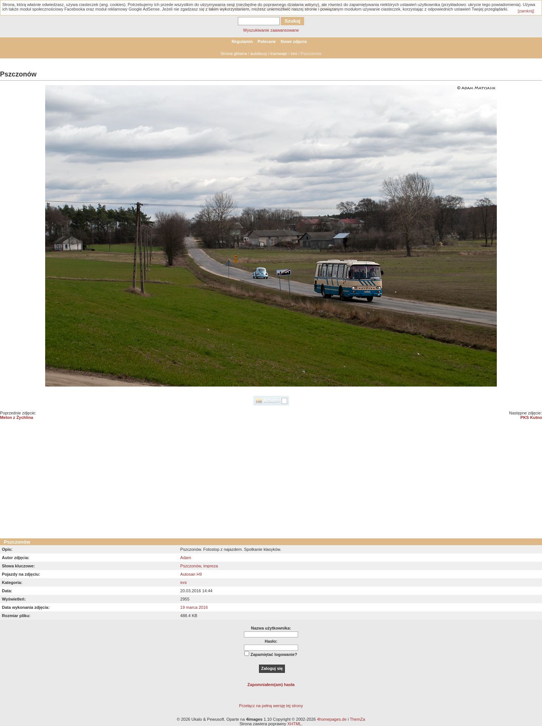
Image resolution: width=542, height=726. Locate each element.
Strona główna (234, 53)
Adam (185, 557)
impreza (210, 566)
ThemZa (357, 719)
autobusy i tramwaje (268, 53)
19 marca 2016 (194, 607)
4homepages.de (332, 719)
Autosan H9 (191, 574)
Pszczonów (190, 566)
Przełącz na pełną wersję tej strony (271, 705)
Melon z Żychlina (16, 417)
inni (294, 53)
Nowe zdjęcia (294, 41)
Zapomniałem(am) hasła (270, 684)
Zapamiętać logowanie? (273, 654)
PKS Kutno (531, 417)
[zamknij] (526, 11)
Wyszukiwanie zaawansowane (271, 30)
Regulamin (242, 41)
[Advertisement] (271, 482)
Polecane (266, 41)
